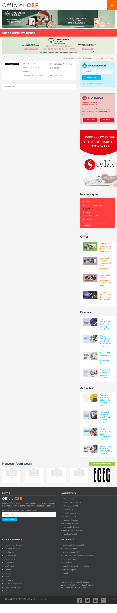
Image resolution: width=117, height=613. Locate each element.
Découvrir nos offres (12, 548)
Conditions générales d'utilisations (76, 566)
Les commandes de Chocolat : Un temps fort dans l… (106, 324)
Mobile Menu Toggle (112, 5)
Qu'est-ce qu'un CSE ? (71, 552)
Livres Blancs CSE (11, 559)
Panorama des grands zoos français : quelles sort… (106, 417)
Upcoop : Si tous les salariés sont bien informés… (105, 263)
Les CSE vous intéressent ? (14, 545)
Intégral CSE (9, 573)
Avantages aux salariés (71, 513)
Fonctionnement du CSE (72, 502)
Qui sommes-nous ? (70, 548)
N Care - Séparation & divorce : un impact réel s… (105, 297)
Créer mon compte (92, 83)
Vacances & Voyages (70, 520)
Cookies (66, 573)
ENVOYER (91, 77)
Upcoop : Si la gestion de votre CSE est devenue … (106, 247)
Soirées (88, 212)
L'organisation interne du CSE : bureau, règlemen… (106, 450)
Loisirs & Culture (69, 516)
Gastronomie (68, 509)
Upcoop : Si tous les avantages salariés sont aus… (105, 280)
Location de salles (92, 216)
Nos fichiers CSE (11, 566)
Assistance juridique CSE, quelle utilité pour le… (105, 400)
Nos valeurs (67, 563)
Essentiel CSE (10, 570)
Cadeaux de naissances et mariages (95, 224)
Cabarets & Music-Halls (94, 205)
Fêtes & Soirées (76, 58)
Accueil (66, 58)
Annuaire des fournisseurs (73, 530)
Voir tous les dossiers (71, 527)
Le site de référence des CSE (73, 545)
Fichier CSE (9, 580)
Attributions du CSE (70, 506)
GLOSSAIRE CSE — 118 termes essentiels (78, 555)
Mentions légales (69, 570)
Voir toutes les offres (71, 523)
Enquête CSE (9, 563)
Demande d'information (14, 587)
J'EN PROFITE (90, 120)
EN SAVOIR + (107, 120)
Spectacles (87, 58)
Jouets (87, 202)
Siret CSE (8, 577)
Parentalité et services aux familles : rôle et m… (106, 374)
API (6, 591)
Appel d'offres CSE (70, 534)
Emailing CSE (10, 552)
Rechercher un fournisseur (102, 464)
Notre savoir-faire (70, 559)
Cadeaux (88, 219)
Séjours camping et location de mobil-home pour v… (105, 341)
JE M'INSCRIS (9, 519)
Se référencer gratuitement (15, 584)
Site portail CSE (10, 555)
